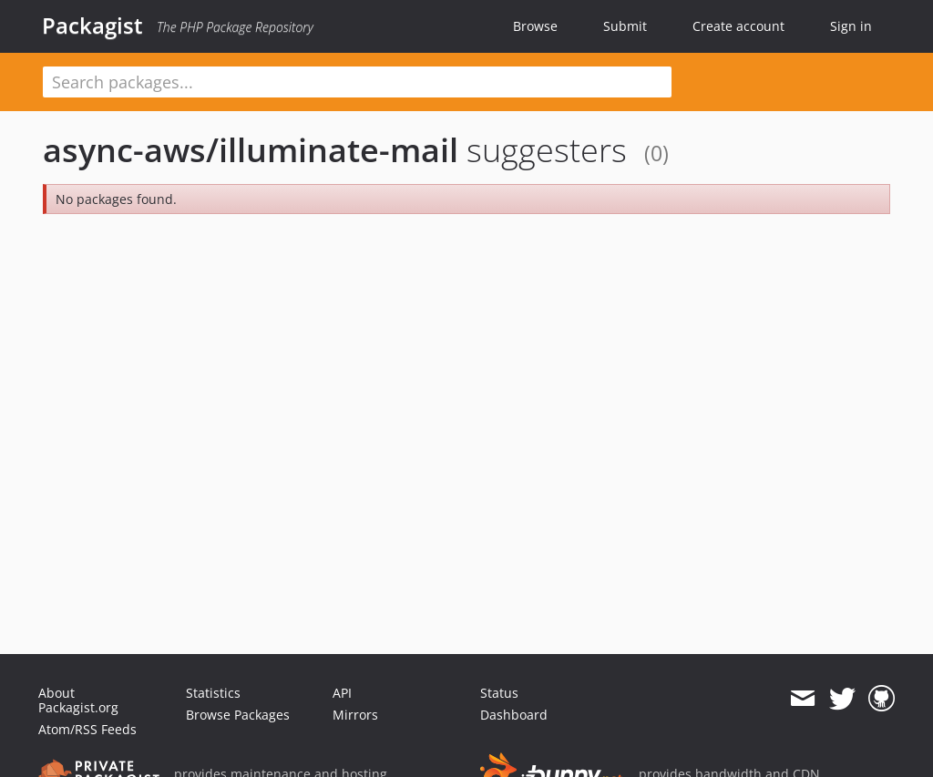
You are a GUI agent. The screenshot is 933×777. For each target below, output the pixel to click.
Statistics (213, 692)
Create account (738, 26)
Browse (535, 26)
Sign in (851, 26)
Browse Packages (238, 714)
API (342, 692)
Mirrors (355, 714)
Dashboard (514, 714)
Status (499, 692)
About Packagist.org (78, 700)
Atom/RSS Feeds (87, 729)
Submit (625, 26)
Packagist (92, 25)
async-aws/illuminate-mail (250, 150)
